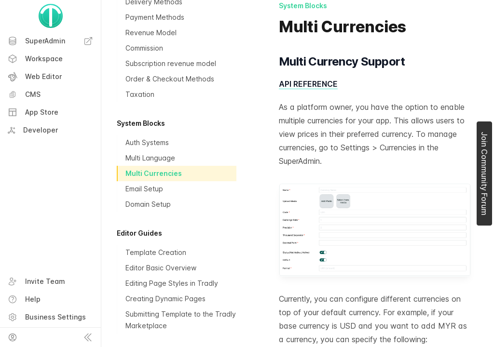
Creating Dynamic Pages (165, 298)
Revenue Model (151, 32)
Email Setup (144, 189)
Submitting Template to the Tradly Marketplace (180, 320)
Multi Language (150, 158)
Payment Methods (154, 17)
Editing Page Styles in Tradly (171, 283)
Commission (144, 48)
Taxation (139, 94)
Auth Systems (147, 142)
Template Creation (155, 252)
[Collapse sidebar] (87, 337)
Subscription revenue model (170, 63)
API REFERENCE (308, 84)
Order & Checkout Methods (169, 79)
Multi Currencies (153, 173)
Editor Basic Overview (160, 268)
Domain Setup (148, 204)
